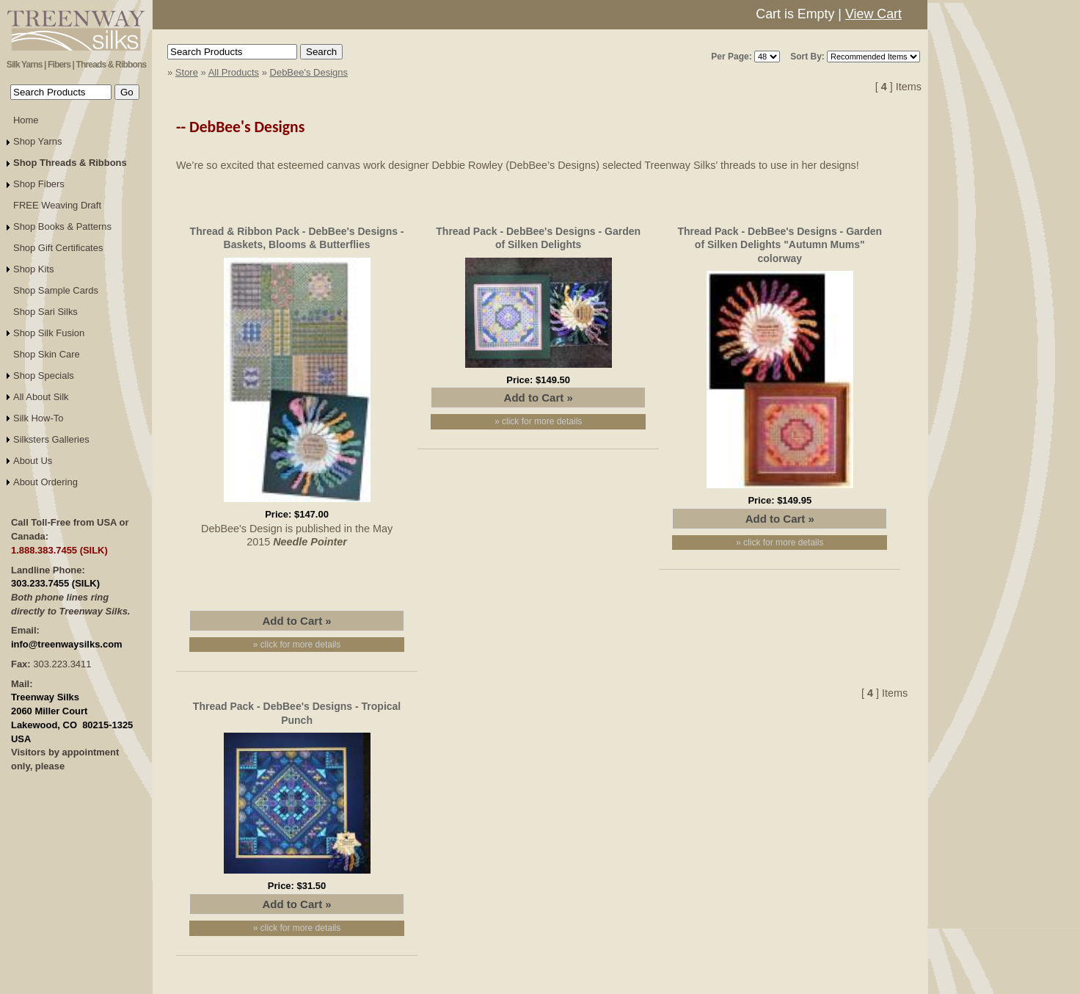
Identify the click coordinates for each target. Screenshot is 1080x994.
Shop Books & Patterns (62, 226)
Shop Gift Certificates (58, 247)
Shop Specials (43, 375)
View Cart (873, 14)
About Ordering (45, 481)
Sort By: (807, 56)
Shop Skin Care (46, 354)
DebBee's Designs (309, 72)
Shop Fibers (39, 183)
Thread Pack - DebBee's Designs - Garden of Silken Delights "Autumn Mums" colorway (779, 244)
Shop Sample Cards (55, 290)
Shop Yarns (37, 141)
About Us (32, 460)
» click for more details (296, 644)
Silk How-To (38, 418)
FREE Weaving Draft (57, 205)
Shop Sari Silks (45, 311)
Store (186, 72)
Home (26, 120)
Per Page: (731, 56)
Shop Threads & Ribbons (70, 162)
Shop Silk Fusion (48, 332)
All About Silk (41, 396)
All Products (233, 72)
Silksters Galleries (51, 439)
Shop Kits (33, 269)
